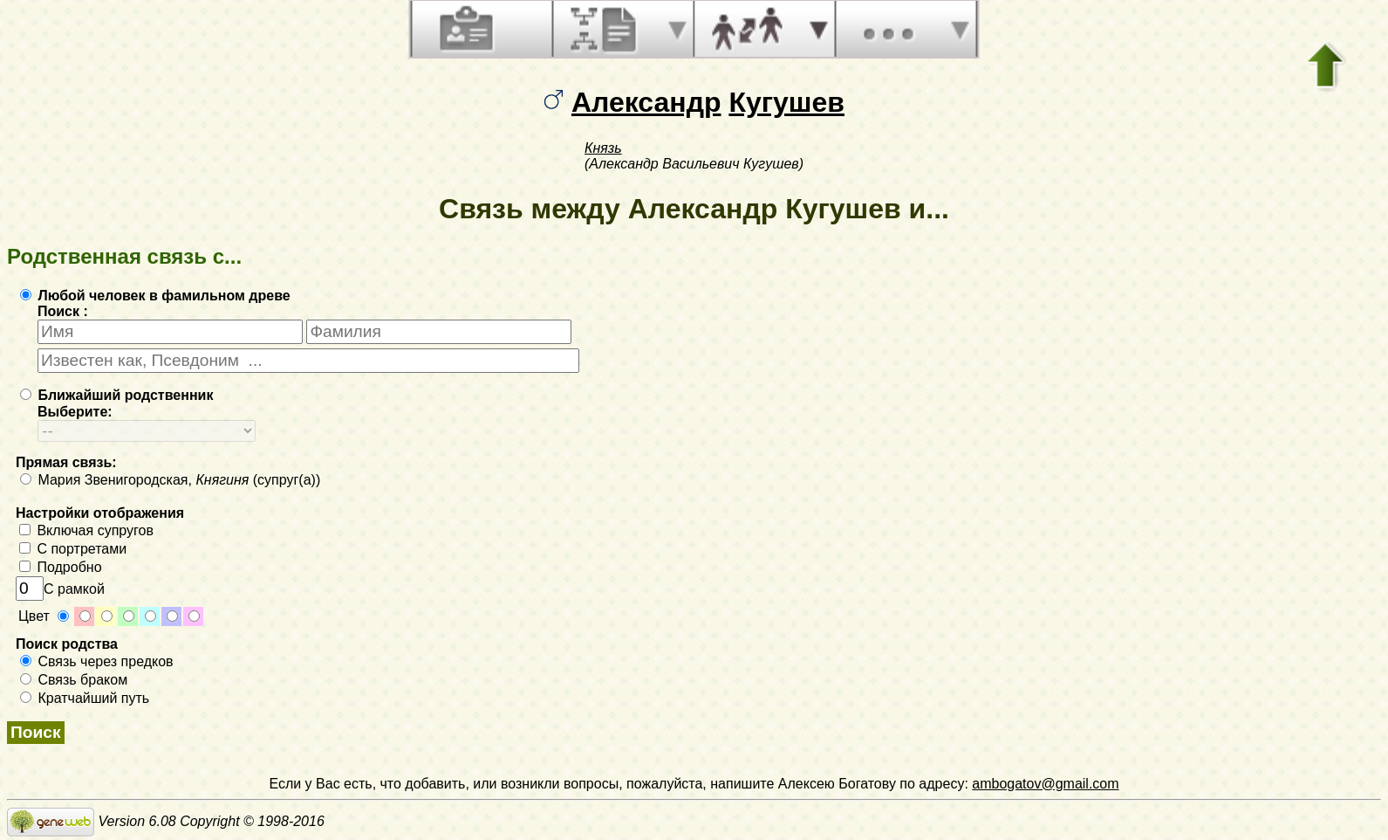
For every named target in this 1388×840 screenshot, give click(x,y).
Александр (646, 102)
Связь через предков (97, 661)
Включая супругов (86, 530)
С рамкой (60, 589)
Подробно (60, 567)
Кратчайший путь (84, 698)
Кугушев (786, 102)
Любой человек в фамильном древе (155, 295)
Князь (603, 148)
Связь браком (73, 679)
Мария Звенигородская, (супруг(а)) (170, 479)
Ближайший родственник (116, 395)
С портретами (72, 548)
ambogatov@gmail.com (1045, 783)
